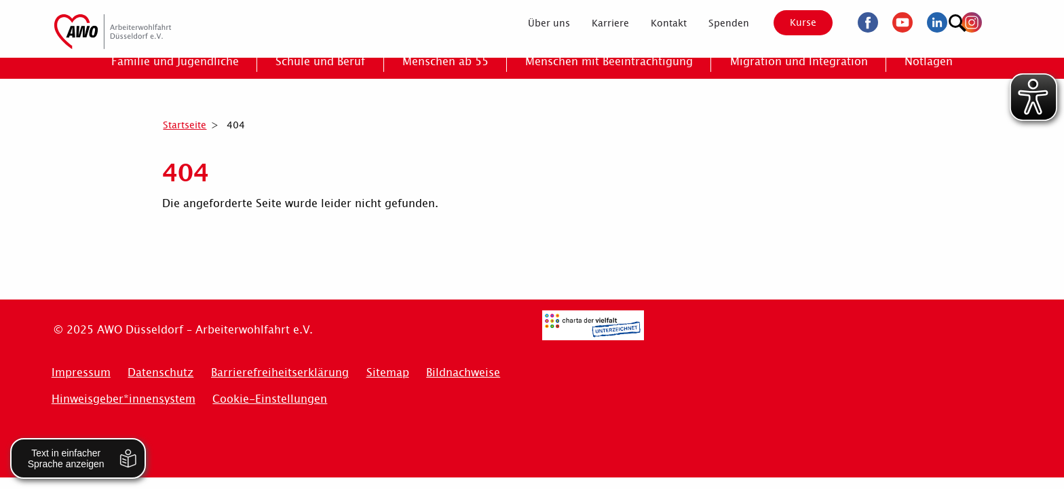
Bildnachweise (463, 372)
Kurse (791, 22)
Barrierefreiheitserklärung (280, 372)
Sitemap (387, 372)
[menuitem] (537, 23)
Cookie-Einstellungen (269, 399)
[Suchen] (996, 20)
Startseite (184, 124)
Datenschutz (160, 372)
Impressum (81, 372)
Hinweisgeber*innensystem (123, 399)
